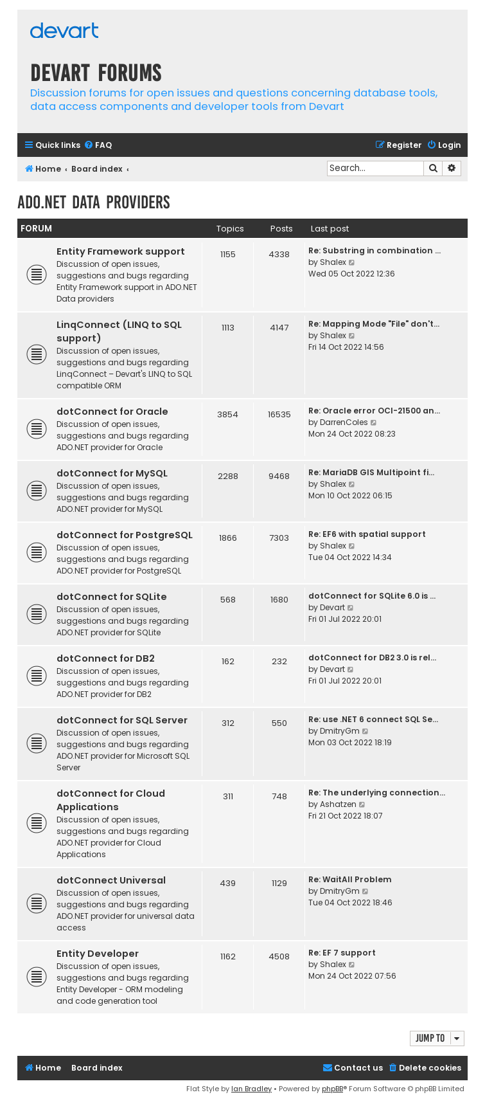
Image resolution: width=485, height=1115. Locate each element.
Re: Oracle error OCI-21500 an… (374, 410)
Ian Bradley (251, 1088)
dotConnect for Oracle (112, 411)
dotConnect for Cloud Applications (111, 800)
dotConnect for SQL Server (122, 720)
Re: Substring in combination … (374, 250)
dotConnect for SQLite (112, 596)
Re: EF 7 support (342, 952)
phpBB (332, 1088)
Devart (332, 607)
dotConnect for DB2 (106, 658)
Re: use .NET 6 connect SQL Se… (373, 719)
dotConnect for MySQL (112, 473)
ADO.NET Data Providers (93, 202)
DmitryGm (340, 730)
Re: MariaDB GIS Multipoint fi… (371, 472)
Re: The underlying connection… (376, 792)
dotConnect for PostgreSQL (125, 535)
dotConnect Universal (111, 880)
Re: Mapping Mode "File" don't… (373, 323)
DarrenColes (344, 422)
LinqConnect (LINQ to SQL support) (119, 331)
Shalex (333, 262)
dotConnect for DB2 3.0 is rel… (372, 657)
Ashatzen (338, 804)
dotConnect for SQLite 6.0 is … (372, 595)
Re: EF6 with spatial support (367, 534)
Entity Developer (98, 953)
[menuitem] (98, 145)
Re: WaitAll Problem (350, 879)
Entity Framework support (121, 251)
